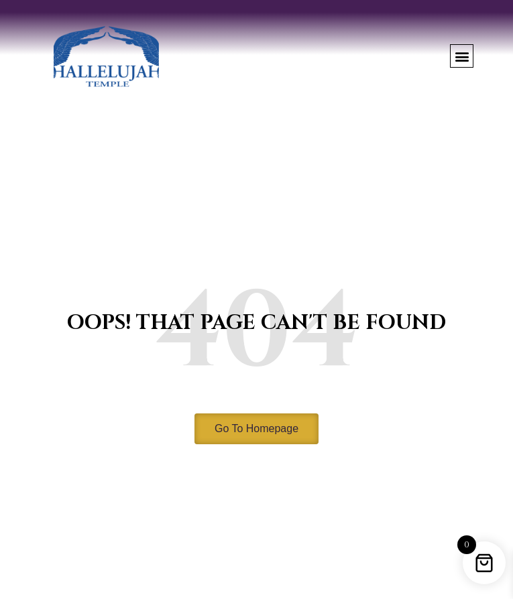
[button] (461, 56)
